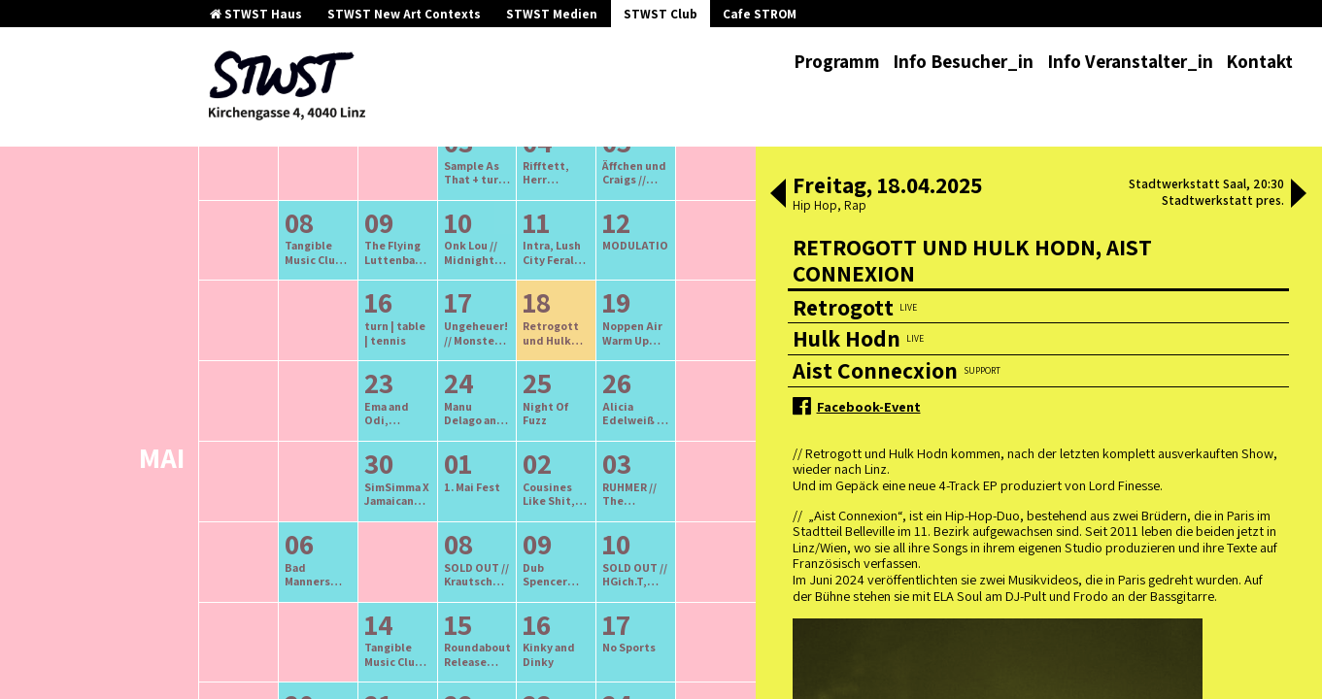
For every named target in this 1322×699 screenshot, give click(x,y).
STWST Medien (551, 14)
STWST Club (660, 14)
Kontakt (1259, 61)
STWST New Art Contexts (404, 14)
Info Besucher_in (963, 61)
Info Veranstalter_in (1130, 61)
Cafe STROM (760, 14)
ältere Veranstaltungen (376, 239)
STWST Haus (256, 14)
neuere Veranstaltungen (563, 239)
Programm (837, 61)
